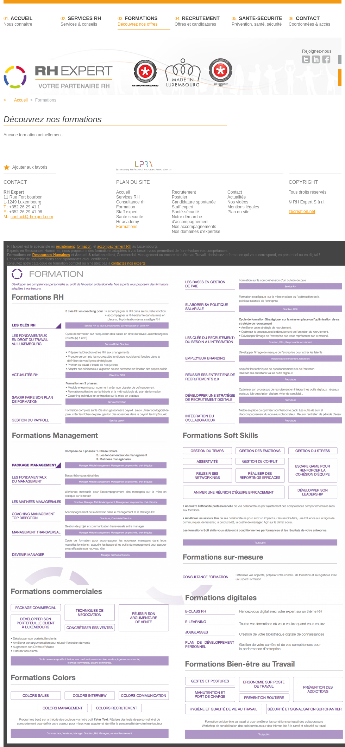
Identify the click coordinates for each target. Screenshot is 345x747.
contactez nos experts (128, 263)
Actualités (236, 197)
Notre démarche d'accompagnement (190, 219)
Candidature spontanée (194, 202)
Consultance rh (130, 202)
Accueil (30, 21)
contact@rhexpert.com (32, 216)
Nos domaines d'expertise (196, 231)
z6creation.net (302, 211)
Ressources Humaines (51, 255)
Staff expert (127, 211)
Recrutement (201, 21)
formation (84, 246)
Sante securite (129, 216)
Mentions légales (243, 206)
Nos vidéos (237, 202)
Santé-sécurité (258, 21)
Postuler (179, 197)
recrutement (65, 246)
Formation (125, 206)
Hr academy (127, 221)
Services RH (87, 21)
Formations (144, 21)
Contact (315, 21)
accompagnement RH (114, 246)
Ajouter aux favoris (29, 167)
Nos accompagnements (194, 226)
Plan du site (238, 211)
